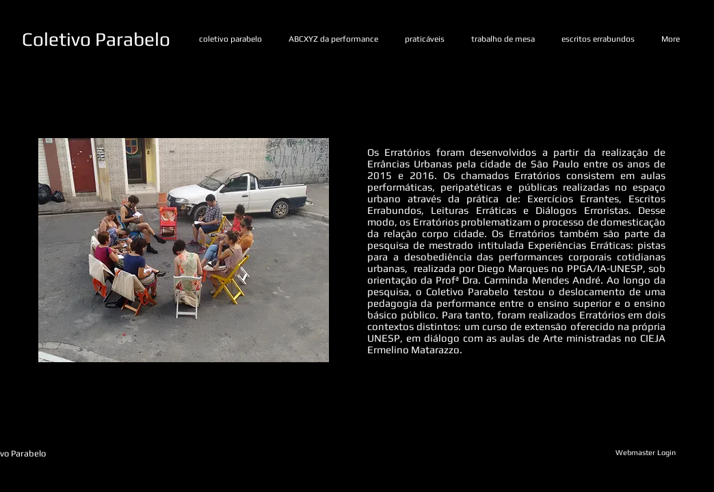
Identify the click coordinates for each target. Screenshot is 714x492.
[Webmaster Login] (645, 453)
